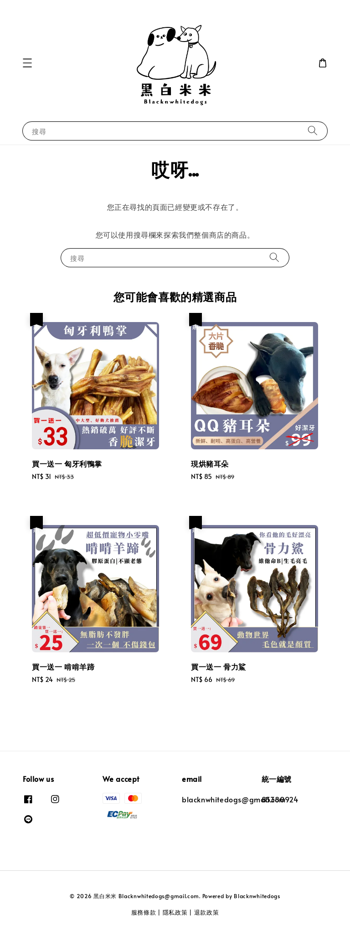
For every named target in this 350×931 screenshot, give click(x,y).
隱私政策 (175, 912)
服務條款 (143, 912)
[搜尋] (312, 131)
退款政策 (206, 912)
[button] (27, 63)
